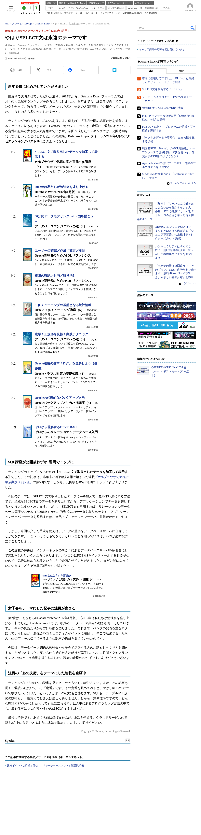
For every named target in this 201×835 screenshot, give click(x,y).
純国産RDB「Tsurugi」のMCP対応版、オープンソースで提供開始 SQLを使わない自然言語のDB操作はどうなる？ (168, 152)
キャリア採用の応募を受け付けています (162, 49)
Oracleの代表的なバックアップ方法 (60, 397)
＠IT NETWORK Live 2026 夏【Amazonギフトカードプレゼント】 (171, 371)
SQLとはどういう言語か (57, 575)
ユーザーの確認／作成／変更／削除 (60, 250)
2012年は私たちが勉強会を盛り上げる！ (63, 187)
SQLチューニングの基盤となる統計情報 (63, 305)
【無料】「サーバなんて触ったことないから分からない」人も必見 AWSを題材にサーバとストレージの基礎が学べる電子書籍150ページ (165, 211)
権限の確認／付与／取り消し (55, 275)
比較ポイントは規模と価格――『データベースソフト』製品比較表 (45, 765)
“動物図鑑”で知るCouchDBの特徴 (162, 107)
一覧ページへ (189, 283)
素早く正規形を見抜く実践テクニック (61, 334)
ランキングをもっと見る (183, 183)
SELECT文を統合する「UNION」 (162, 89)
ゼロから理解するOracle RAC (56, 427)
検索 (193, 28)
